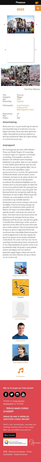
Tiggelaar (20, 101)
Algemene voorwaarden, (17, 451)
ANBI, (5, 451)
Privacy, (29, 451)
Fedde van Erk (22, 107)
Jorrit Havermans (23, 105)
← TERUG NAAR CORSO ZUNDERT (15, 410)
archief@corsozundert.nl (21, 430)
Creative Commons (20, 454)
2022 (19, 99)
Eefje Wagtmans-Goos (25, 110)
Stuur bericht (9, 435)
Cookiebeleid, (8, 454)
